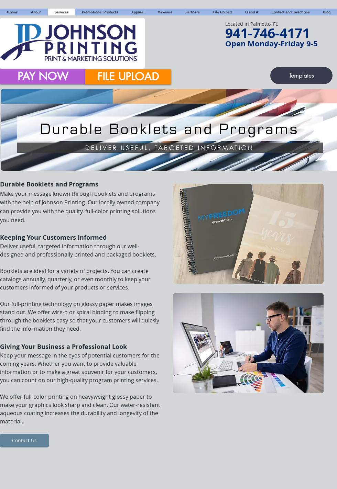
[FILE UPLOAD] (128, 76)
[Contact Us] (24, 440)
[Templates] (301, 75)
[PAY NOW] (43, 76)
